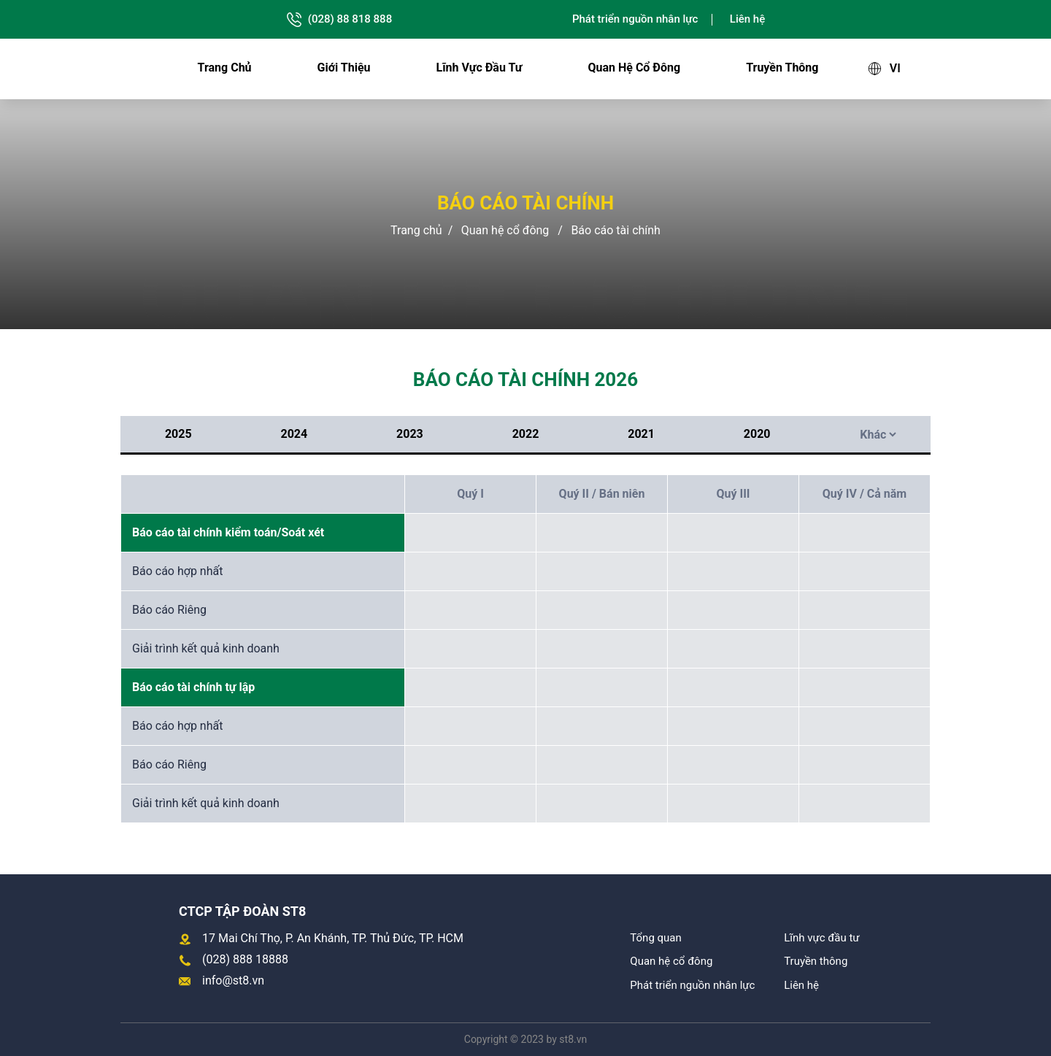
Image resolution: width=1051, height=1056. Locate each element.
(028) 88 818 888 (339, 20)
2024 (294, 434)
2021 (641, 434)
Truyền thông (782, 67)
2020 (757, 434)
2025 (178, 434)
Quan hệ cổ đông (634, 67)
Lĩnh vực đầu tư (479, 67)
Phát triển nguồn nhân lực (635, 19)
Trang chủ (225, 67)
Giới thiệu (344, 67)
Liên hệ (747, 19)
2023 (409, 434)
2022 (525, 434)
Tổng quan (655, 937)
